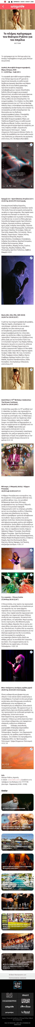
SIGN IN (22, 1)
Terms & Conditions (13, 1018)
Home (4, 1018)
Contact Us (19, 1020)
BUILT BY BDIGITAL (10, 1023)
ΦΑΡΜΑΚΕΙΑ (17, 1)
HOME (32, 1)
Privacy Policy (24, 1018)
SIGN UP (27, 1)
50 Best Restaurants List (17, 975)
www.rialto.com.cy (14, 780)
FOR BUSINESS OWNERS (17, 978)
